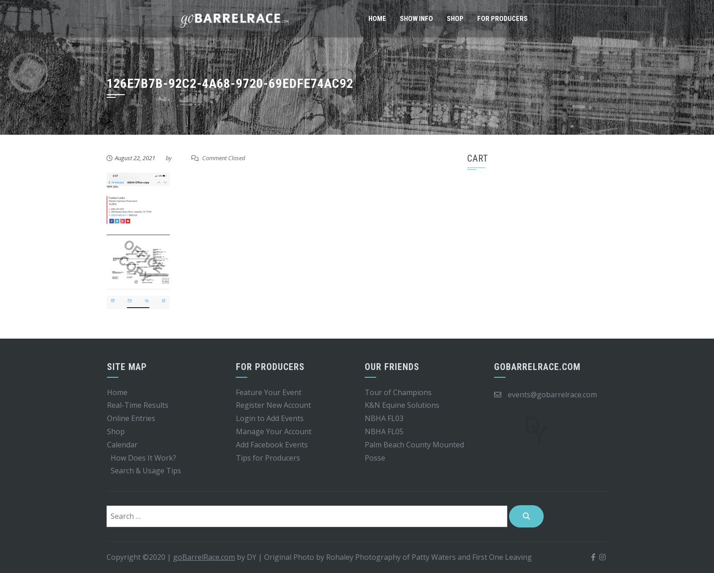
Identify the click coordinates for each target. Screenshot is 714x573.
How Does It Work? (143, 458)
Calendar (122, 445)
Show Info (416, 19)
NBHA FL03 (384, 418)
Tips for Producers (268, 458)
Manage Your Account (273, 431)
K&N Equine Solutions (402, 405)
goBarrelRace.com (204, 557)
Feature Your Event (268, 392)
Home (377, 19)
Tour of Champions (398, 392)
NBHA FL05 (384, 431)
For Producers (502, 19)
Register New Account (273, 405)
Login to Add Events (270, 418)
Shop (455, 19)
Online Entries (131, 418)
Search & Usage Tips (146, 471)
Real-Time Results (137, 405)
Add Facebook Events (272, 445)
